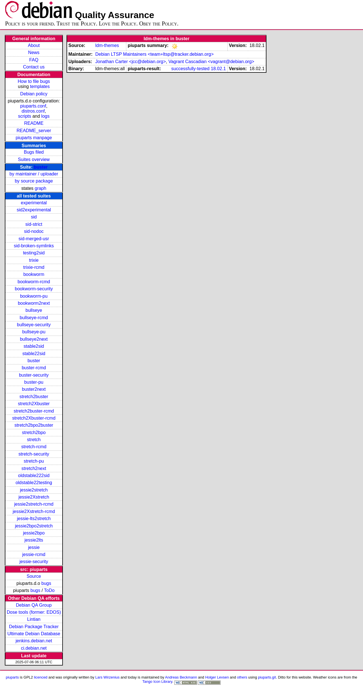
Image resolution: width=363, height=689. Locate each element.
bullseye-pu (33, 331)
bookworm (33, 274)
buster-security (34, 375)
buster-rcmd (34, 367)
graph (40, 188)
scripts (24, 116)
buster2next (34, 389)
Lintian (33, 619)
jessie (34, 547)
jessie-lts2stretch (34, 518)
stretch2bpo (34, 432)
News (33, 52)
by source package (34, 181)
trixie (34, 260)
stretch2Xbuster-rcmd (33, 418)
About (34, 45)
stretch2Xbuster (34, 403)
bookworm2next (34, 303)
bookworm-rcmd (34, 281)
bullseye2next (34, 339)
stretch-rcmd (33, 446)
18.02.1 (218, 68)
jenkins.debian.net (34, 640)
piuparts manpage (34, 137)
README (33, 123)
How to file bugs (34, 81)
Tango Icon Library (157, 681)
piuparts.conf (33, 106)
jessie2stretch (34, 490)
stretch (33, 439)
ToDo (49, 590)
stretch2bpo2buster (33, 425)
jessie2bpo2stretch (34, 525)
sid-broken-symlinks (34, 245)
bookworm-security (34, 288)
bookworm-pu (34, 296)
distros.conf (33, 111)
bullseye (33, 310)
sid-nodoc (34, 231)
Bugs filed (34, 152)
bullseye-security (34, 324)
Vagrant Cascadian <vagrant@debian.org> (211, 61)
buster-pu (34, 382)
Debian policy (33, 93)
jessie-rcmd (33, 554)
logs (45, 116)
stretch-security (33, 454)
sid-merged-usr (34, 238)
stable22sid (33, 353)
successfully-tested (190, 68)
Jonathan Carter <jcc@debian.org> (130, 61)
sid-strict (33, 224)
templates (40, 86)
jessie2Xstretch (33, 497)
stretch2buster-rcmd (34, 411)
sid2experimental (34, 209)
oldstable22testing (34, 482)
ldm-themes (107, 45)
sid (34, 216)
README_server (33, 130)
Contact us (33, 67)
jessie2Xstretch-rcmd (34, 511)
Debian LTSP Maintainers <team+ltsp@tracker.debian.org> (154, 54)
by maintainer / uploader (34, 173)
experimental (34, 202)
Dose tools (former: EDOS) (34, 612)
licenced (41, 677)
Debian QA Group (34, 605)
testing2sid (34, 252)
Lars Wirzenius (107, 677)
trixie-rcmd (33, 267)
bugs (46, 583)
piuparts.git (267, 677)
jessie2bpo (34, 533)
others (242, 677)
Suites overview (34, 159)
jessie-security (34, 561)
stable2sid (34, 346)
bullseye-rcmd (34, 317)
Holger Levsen (217, 677)
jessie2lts (33, 540)
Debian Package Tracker (34, 626)
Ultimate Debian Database (33, 633)
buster (41, 167)
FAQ (33, 59)
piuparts (12, 677)
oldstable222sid (34, 475)
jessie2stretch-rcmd (34, 504)
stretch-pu (34, 461)
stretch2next (34, 468)
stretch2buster (34, 396)
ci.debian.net (34, 648)
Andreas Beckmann (181, 677)
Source (34, 576)
